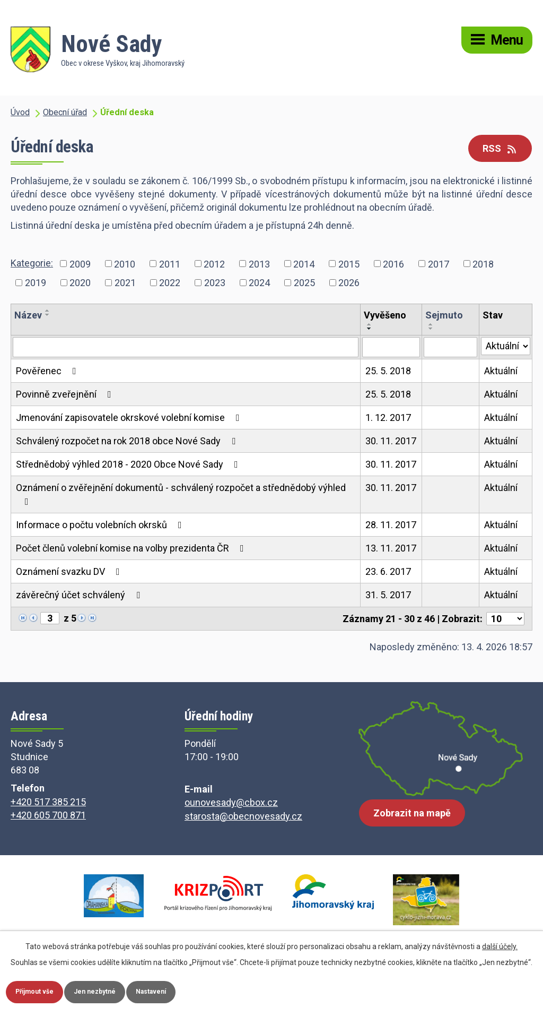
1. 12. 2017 (388, 417)
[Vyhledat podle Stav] (505, 346)
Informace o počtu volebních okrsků (101, 524)
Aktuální (501, 370)
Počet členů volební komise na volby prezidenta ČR (132, 548)
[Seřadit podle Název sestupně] (48, 315)
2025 (304, 282)
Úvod (20, 112)
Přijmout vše (39, 991)
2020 (80, 282)
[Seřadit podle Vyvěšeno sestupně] (369, 328)
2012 (214, 263)
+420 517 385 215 (48, 801)
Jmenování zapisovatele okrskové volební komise (130, 417)
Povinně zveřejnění (66, 394)
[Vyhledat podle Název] (185, 347)
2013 (259, 263)
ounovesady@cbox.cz (231, 802)
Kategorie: (32, 263)
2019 (35, 282)
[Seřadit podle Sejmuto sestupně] (431, 328)
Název (28, 315)
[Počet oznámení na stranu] (505, 618)
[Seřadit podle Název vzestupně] (48, 310)
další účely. (500, 945)
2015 (349, 263)
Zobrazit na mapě (412, 820)
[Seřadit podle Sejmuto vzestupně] (431, 324)
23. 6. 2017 (388, 571)
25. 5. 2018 (388, 370)
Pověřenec (48, 370)
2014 (303, 263)
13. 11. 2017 (390, 548)
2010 (124, 263)
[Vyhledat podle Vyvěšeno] (391, 347)
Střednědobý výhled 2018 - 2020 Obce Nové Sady (129, 464)
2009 (80, 263)
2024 (259, 282)
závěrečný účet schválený (80, 594)
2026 (349, 282)
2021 (125, 282)
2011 (169, 263)
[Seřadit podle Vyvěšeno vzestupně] (369, 324)
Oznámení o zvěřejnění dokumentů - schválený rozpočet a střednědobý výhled (181, 494)
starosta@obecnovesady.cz (243, 816)
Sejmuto (444, 315)
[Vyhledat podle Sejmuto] (450, 347)
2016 (393, 263)
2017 (438, 263)
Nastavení (171, 991)
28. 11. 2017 (390, 524)
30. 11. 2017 (390, 440)
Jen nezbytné (107, 991)
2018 (483, 263)
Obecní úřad (65, 112)
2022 (169, 282)
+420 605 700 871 (48, 815)
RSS (500, 148)
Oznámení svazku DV (70, 571)
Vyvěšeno (385, 315)
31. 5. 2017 (388, 594)
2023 (214, 282)
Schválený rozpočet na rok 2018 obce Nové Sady (128, 440)
